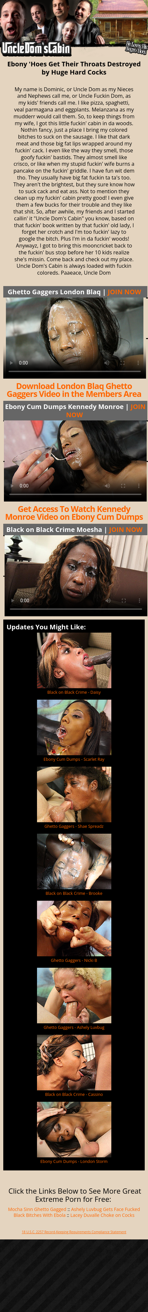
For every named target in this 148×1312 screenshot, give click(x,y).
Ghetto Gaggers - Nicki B (74, 960)
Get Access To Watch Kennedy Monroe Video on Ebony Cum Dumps (74, 512)
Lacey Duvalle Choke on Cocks (102, 1215)
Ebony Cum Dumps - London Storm (73, 1161)
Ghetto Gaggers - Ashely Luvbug (74, 1027)
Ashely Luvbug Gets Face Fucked (105, 1209)
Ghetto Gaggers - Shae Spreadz (74, 826)
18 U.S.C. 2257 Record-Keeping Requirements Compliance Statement (74, 1232)
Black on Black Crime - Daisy (74, 692)
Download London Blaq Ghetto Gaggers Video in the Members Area (74, 389)
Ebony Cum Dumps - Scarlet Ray (74, 759)
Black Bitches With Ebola (39, 1215)
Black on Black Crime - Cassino (74, 1094)
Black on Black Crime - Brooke (74, 893)
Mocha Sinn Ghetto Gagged (37, 1209)
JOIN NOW (124, 291)
